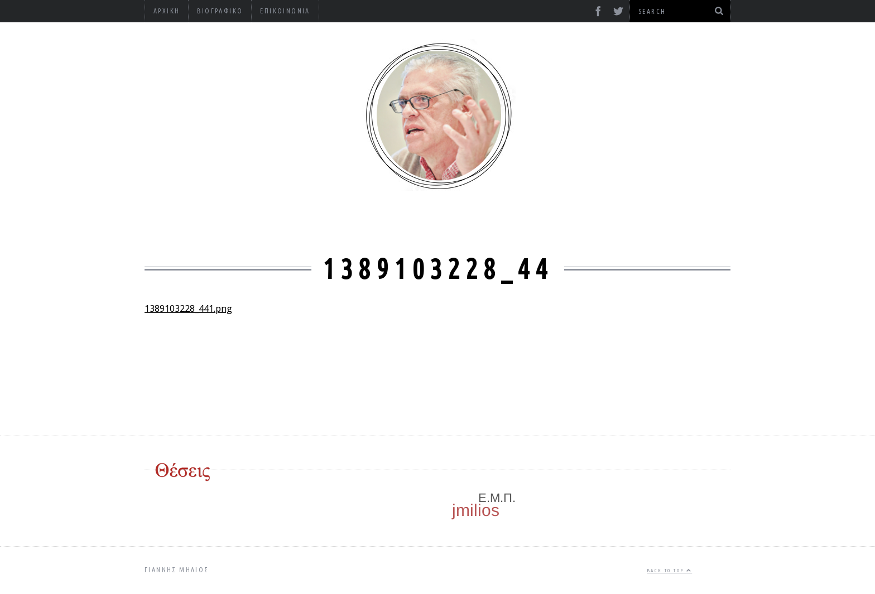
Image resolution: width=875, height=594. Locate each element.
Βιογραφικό (220, 11)
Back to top (669, 570)
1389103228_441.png (188, 308)
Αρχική (166, 11)
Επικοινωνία (285, 11)
